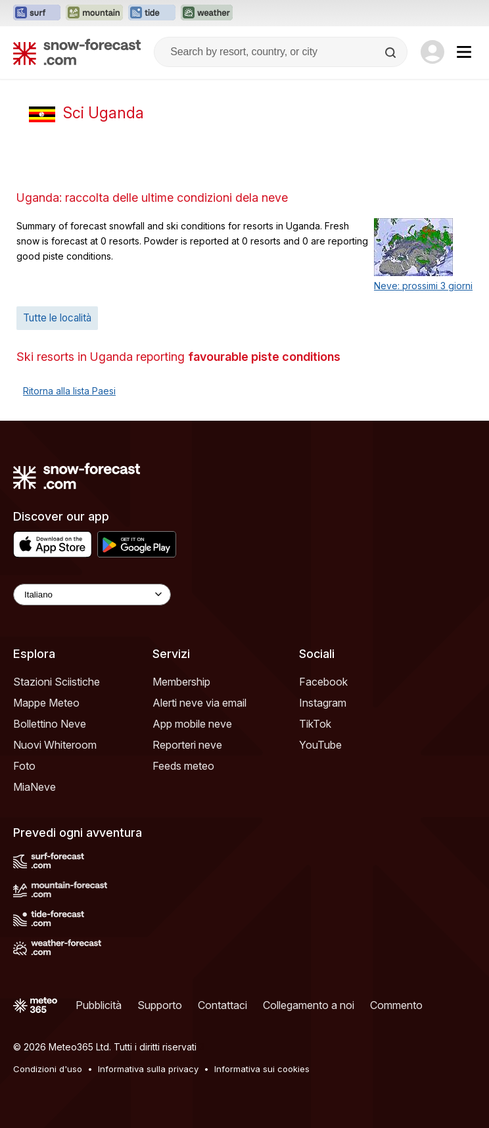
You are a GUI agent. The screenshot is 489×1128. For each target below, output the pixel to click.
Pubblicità (99, 1005)
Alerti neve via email (199, 702)
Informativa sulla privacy (148, 1069)
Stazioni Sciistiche (56, 681)
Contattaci (222, 1005)
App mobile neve (192, 723)
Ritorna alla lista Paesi (69, 390)
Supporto (159, 1005)
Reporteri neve (187, 744)
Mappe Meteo (46, 702)
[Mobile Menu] (464, 52)
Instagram (322, 702)
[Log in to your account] (432, 52)
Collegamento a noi (308, 1005)
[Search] (392, 52)
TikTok (315, 723)
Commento (396, 1005)
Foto (24, 765)
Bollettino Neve (49, 723)
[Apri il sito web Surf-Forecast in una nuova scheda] (36, 13)
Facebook (323, 681)
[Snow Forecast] (77, 52)
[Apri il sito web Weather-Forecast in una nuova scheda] (207, 13)
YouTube (320, 744)
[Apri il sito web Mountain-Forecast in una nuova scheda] (94, 13)
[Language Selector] (92, 594)
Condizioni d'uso (47, 1069)
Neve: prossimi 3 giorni (423, 285)
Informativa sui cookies (262, 1069)
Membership (181, 681)
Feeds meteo (183, 765)
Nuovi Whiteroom (55, 744)
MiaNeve (34, 786)
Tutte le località (57, 318)
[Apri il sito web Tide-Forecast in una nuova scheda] (151, 13)
